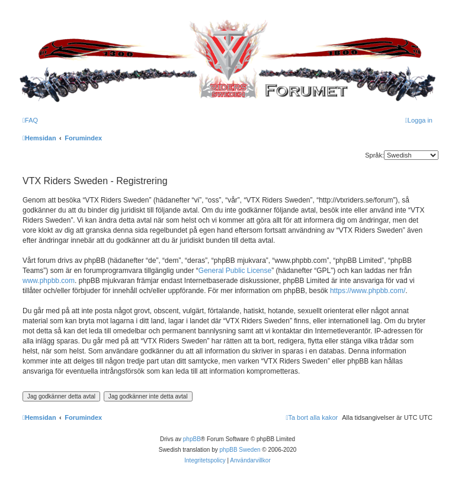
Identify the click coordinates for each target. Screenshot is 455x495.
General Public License (234, 270)
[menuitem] (30, 120)
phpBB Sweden (240, 449)
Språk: (374, 155)
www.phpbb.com (49, 281)
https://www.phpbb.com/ (367, 291)
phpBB (192, 439)
